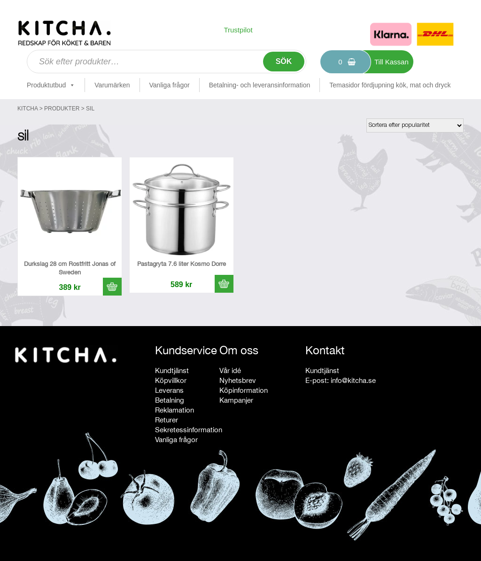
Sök (284, 61)
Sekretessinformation (188, 430)
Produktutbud (51, 85)
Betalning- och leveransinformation (259, 85)
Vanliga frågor (169, 85)
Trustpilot (238, 30)
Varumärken (112, 85)
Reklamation (174, 410)
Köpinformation (243, 390)
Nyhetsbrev (237, 380)
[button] (112, 287)
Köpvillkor (170, 380)
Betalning (169, 400)
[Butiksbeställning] (415, 125)
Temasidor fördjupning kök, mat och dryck (389, 85)
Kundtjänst (172, 370)
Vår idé (230, 370)
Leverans (169, 390)
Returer (166, 420)
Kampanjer (236, 400)
